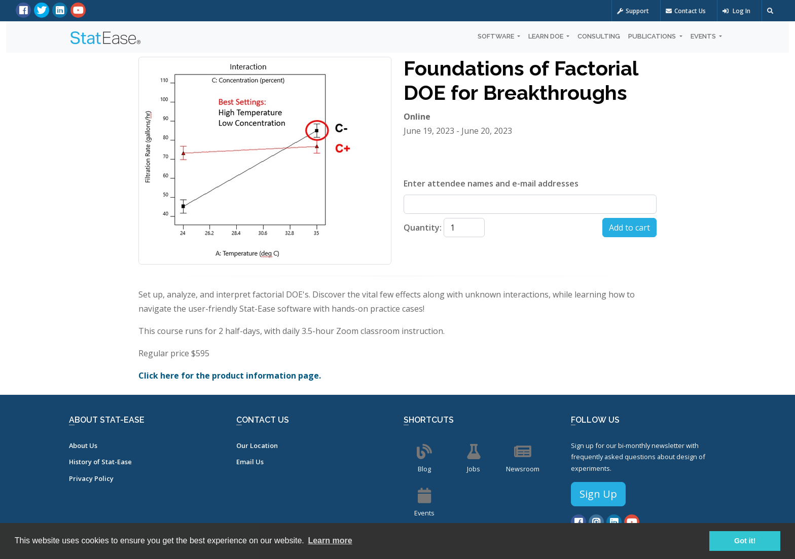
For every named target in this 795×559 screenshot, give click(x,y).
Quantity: (423, 227)
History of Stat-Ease (100, 461)
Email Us (250, 461)
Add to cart (629, 227)
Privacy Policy (91, 478)
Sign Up (598, 494)
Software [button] (497, 36)
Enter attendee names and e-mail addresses (491, 183)
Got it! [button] (744, 541)
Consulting (598, 36)
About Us (83, 445)
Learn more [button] (330, 540)
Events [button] (704, 36)
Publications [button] (652, 36)
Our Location (257, 445)
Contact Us (686, 11)
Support (633, 11)
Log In (736, 11)
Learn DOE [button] (546, 36)
